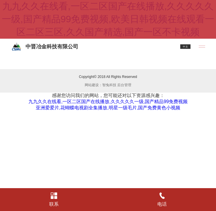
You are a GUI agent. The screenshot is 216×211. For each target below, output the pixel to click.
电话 (162, 200)
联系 (54, 200)
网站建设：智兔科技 (100, 85)
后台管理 (124, 85)
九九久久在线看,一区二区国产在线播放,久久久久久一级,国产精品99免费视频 (108, 101)
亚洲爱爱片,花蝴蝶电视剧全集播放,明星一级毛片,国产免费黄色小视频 (108, 107)
